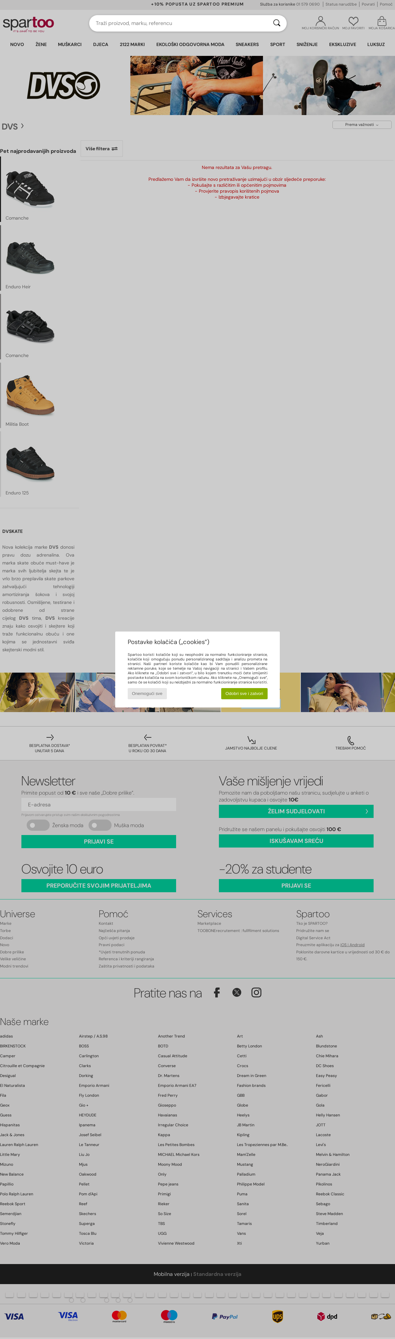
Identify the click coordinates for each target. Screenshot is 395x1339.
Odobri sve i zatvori (244, 693)
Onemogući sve (147, 693)
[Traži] (276, 23)
